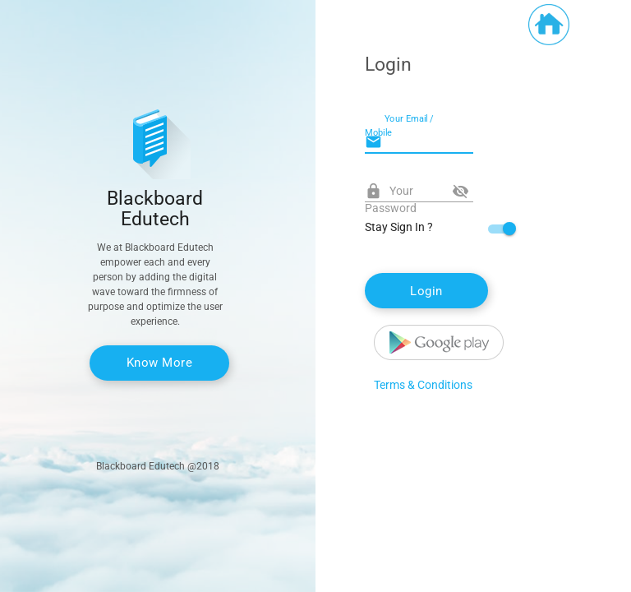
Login (426, 291)
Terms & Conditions (423, 384)
